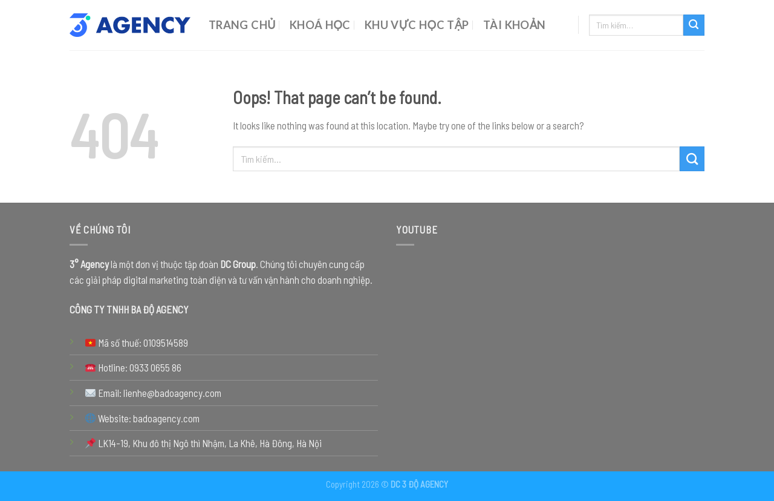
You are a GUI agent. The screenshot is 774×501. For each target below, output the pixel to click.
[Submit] (693, 25)
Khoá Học (320, 24)
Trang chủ (242, 24)
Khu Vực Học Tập (417, 24)
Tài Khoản (514, 24)
